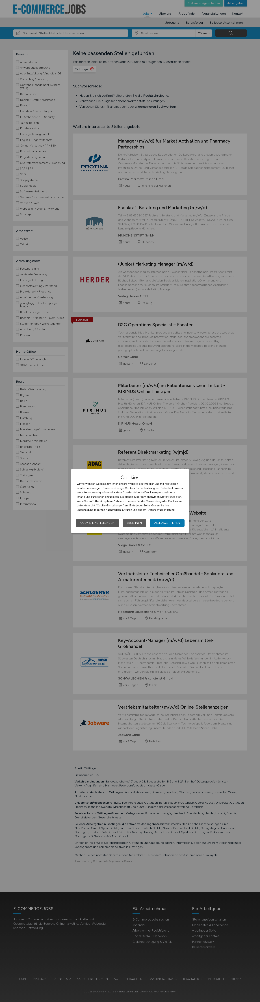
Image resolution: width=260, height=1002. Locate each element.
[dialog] (130, 501)
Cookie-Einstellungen (97, 522)
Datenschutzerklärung (161, 509)
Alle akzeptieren (167, 522)
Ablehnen (134, 522)
